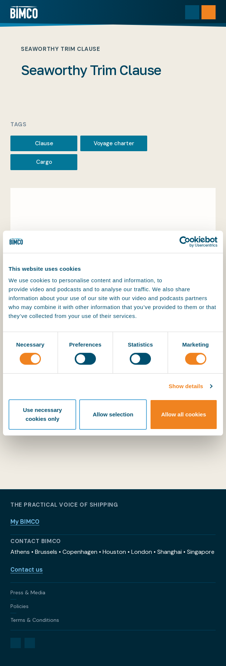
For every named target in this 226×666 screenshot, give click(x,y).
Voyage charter (114, 143)
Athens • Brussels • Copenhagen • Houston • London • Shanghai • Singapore (112, 552)
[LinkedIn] (15, 643)
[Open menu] (208, 12)
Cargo (44, 162)
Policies (19, 606)
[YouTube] (30, 643)
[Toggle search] (192, 12)
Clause (44, 143)
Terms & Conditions (34, 620)
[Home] (24, 12)
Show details (186, 386)
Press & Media (27, 592)
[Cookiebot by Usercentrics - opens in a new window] (184, 241)
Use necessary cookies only (42, 414)
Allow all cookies (183, 414)
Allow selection (113, 414)
